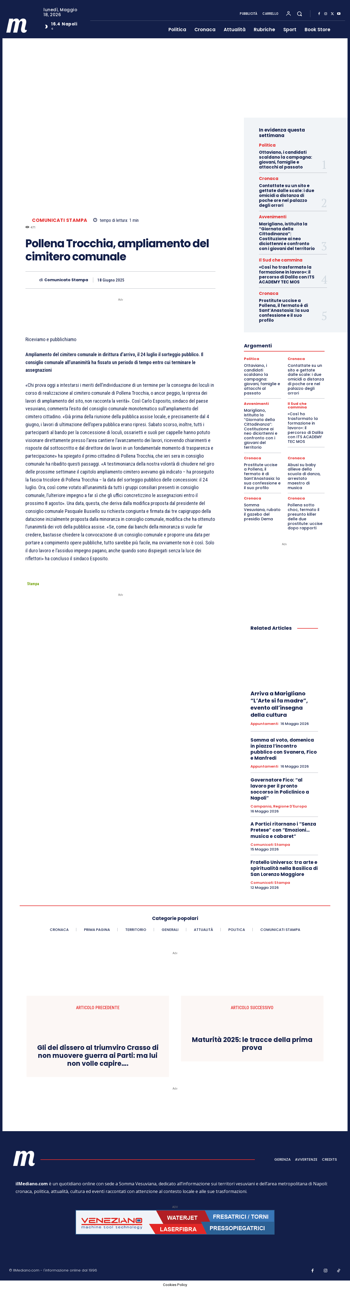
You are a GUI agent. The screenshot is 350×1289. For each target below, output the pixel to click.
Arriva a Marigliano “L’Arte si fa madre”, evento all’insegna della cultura (279, 704)
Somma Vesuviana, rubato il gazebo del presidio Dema (262, 511)
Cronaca (268, 178)
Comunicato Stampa (66, 280)
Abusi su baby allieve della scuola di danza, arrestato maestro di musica (304, 476)
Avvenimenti (272, 217)
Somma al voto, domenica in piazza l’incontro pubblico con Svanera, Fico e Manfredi (283, 749)
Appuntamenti (264, 724)
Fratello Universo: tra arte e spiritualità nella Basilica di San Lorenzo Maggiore (284, 868)
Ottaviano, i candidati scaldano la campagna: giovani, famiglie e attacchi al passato (285, 159)
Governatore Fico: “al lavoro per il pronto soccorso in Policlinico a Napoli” (279, 789)
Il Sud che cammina (280, 260)
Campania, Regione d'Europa (278, 806)
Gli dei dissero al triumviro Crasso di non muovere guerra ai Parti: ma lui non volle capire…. (98, 1055)
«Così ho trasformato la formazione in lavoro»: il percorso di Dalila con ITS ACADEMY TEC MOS (286, 274)
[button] (299, 13)
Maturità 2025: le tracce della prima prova (252, 1044)
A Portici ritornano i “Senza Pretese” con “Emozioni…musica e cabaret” (283, 830)
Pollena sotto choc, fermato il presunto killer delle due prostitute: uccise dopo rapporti (305, 516)
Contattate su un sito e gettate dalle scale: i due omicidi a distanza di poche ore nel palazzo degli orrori (286, 195)
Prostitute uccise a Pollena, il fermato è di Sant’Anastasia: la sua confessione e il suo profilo (284, 310)
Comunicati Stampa (60, 220)
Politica (267, 145)
